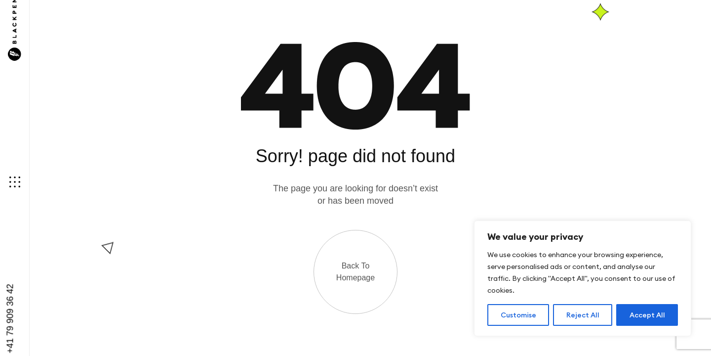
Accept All (647, 315)
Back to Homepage (355, 272)
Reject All (582, 315)
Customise (518, 315)
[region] (582, 278)
